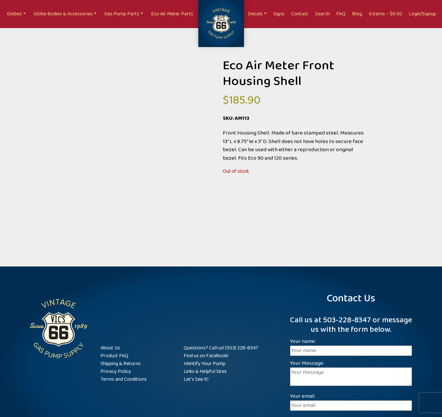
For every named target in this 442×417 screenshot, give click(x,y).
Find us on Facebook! (206, 356)
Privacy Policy (115, 371)
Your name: (351, 346)
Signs (278, 14)
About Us (110, 348)
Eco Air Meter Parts (172, 14)
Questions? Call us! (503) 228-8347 (221, 348)
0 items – (385, 14)
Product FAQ (114, 356)
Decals (255, 14)
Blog (357, 14)
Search (322, 14)
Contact (299, 14)
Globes (14, 14)
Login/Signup (422, 14)
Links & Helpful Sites (205, 371)
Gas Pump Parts (121, 14)
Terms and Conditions (123, 379)
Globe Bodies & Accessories (63, 14)
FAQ (340, 14)
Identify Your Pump (204, 364)
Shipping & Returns (120, 364)
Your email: (351, 401)
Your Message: (351, 374)
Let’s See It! (196, 379)
